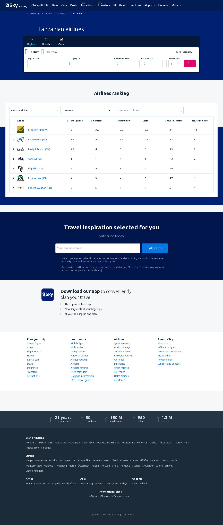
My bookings (165, 355)
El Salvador (61, 442)
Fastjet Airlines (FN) (33, 149)
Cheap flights (39, 5)
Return (35, 52)
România (125, 465)
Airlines (136, 5)
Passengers (174, 59)
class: (178, 51)
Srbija (115, 465)
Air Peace (119, 359)
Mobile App (120, 5)
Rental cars (33, 359)
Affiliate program (167, 347)
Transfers (104, 5)
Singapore (112, 483)
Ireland (165, 460)
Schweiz (169, 465)
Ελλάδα (144, 460)
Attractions (88, 5)
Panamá (177, 442)
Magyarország (34, 465)
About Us (163, 343)
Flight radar (77, 347)
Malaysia (100, 483)
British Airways (122, 347)
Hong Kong (86, 483)
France (134, 460)
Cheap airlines (78, 351)
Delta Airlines (121, 376)
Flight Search (34, 351)
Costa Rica (88, 442)
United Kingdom (35, 470)
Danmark (97, 460)
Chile (50, 442)
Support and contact (169, 363)
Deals (74, 5)
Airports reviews (79, 367)
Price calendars (79, 371)
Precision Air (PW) (32, 129)
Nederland (61, 465)
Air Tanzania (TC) (32, 139)
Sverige (136, 465)
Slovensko (148, 465)
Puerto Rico (32, 447)
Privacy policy (165, 359)
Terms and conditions (170, 351)
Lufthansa (119, 363)
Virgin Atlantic (121, 367)
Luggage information (82, 376)
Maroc (46, 483)
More (174, 5)
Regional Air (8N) (32, 178)
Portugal (105, 465)
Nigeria (56, 483)
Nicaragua (165, 442)
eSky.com (105, 496)
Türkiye (123, 483)
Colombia (74, 442)
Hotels (30, 355)
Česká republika (81, 460)
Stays (55, 5)
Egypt (29, 483)
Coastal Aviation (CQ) (34, 188)
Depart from (33, 59)
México (153, 442)
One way (52, 52)
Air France (119, 371)
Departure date (121, 59)
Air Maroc (119, 380)
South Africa (69, 483)
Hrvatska (155, 460)
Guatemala (128, 442)
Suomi (159, 465)
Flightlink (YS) (30, 168)
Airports (149, 5)
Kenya (37, 483)
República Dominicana (108, 442)
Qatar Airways (122, 343)
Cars (64, 5)
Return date (147, 59)
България (65, 460)
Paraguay (46, 447)
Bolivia (42, 442)
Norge (72, 465)
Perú (186, 442)
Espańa (124, 460)
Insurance (32, 367)
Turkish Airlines (122, 351)
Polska (95, 465)
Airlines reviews (79, 359)
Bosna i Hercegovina (46, 460)
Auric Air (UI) (29, 158)
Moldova (48, 465)
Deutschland (111, 460)
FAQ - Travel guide (81, 380)
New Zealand (139, 483)
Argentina (31, 442)
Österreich (83, 465)
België (29, 460)
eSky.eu (93, 496)
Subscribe (155, 248)
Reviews (163, 5)
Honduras (142, 442)
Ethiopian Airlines (123, 355)
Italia (174, 460)
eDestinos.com (120, 496)
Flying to (76, 59)
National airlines (79, 355)
